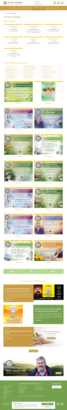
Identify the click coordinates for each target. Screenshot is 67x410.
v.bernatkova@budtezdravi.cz (14, 29)
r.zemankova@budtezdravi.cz (14, 53)
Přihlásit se (57, 386)
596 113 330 (36, 1)
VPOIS (4, 394)
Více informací (18, 103)
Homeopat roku (6, 392)
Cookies (5, 397)
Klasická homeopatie (7, 386)
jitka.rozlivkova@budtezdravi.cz (54, 42)
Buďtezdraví (5, 13)
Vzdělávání (5, 389)
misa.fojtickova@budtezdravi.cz (34, 29)
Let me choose (22, 407)
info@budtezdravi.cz (38, 4)
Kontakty (5, 396)
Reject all (47, 406)
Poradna (5, 387)
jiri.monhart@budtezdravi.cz (34, 42)
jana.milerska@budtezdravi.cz (14, 42)
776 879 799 (36, 2)
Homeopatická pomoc (7, 391)
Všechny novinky (33, 350)
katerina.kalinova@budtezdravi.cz (54, 29)
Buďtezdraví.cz (6, 404)
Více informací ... (8, 300)
